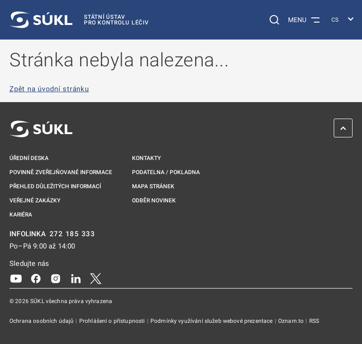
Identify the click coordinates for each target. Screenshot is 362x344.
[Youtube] (16, 278)
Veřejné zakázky (34, 200)
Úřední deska (29, 158)
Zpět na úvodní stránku (49, 89)
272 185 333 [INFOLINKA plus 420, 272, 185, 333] (72, 234)
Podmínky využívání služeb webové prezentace (212, 321)
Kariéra (20, 214)
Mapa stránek (153, 186)
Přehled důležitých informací (55, 186)
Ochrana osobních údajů (42, 321)
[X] (95, 278)
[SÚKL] (79, 20)
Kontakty (146, 158)
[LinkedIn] (75, 278)
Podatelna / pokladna (166, 172)
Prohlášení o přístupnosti (113, 321)
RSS (314, 321)
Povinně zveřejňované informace (60, 172)
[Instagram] (55, 278)
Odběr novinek (154, 200)
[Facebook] (35, 278)
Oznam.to (291, 321)
